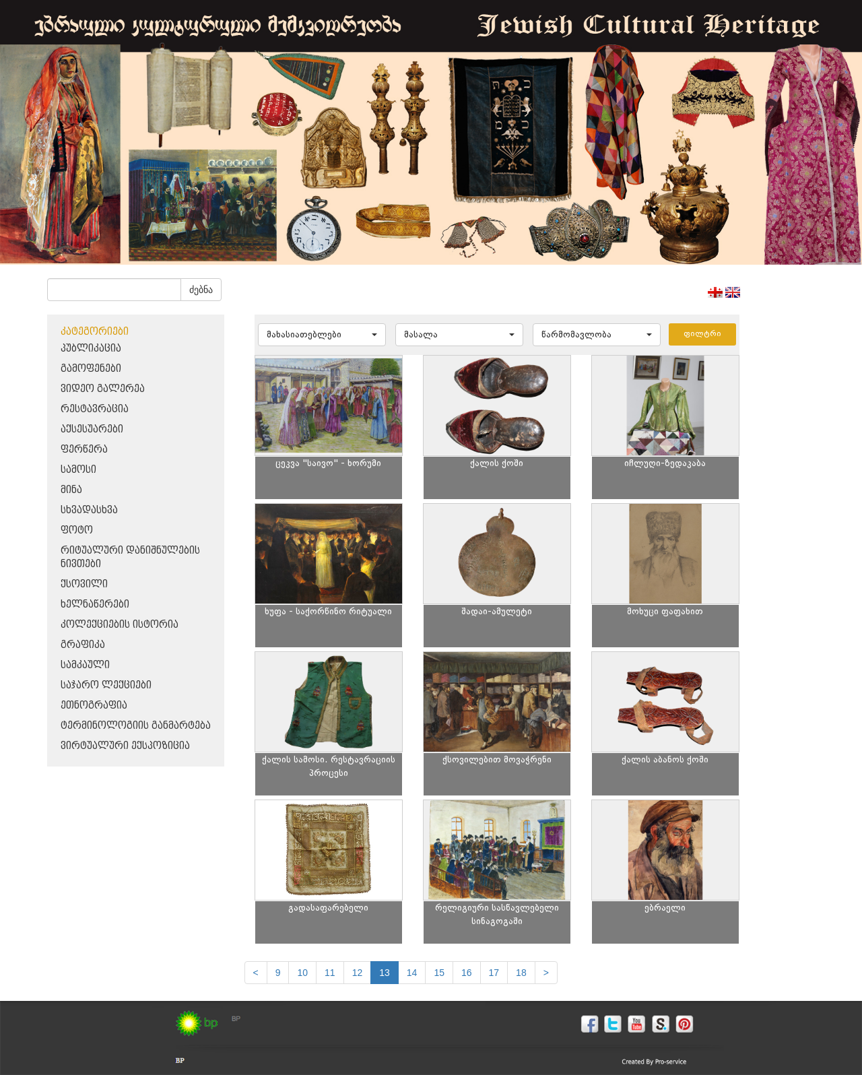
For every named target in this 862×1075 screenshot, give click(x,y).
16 (466, 972)
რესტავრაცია (95, 409)
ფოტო (77, 530)
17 (494, 972)
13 (384, 972)
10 (302, 972)
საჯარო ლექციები (106, 685)
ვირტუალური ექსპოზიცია (125, 746)
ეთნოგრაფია (94, 705)
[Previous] (255, 972)
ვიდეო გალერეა (103, 389)
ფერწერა (84, 449)
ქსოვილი (84, 584)
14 (412, 972)
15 (439, 972)
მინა (71, 490)
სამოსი (78, 470)
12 (357, 972)
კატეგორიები (95, 331)
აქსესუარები (92, 429)
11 (330, 972)
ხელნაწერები (95, 604)
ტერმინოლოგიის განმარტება (136, 725)
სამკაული (85, 665)
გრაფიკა (83, 645)
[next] (546, 972)
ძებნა (201, 289)
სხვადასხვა (89, 510)
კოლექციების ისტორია (119, 624)
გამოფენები (91, 368)
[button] (322, 334)
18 (521, 972)
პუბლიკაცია (91, 348)
